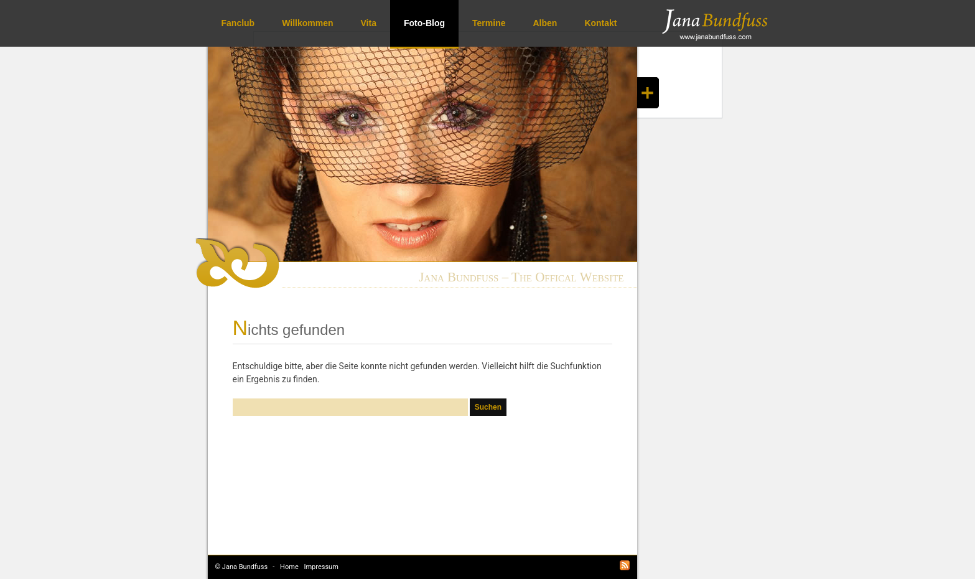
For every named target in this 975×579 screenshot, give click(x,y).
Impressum (321, 567)
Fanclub (238, 23)
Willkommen (307, 23)
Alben (545, 23)
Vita (368, 23)
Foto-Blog (424, 23)
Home (289, 567)
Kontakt (600, 23)
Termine (488, 23)
